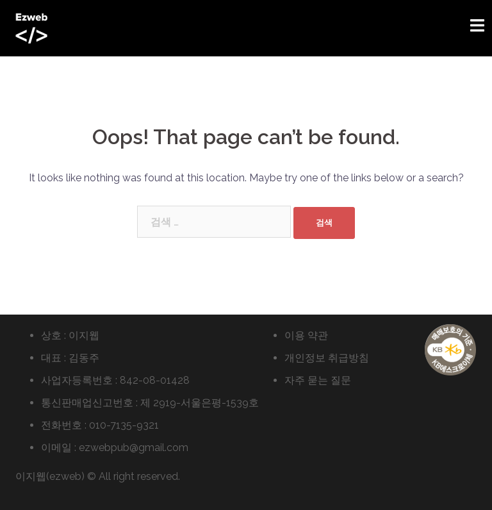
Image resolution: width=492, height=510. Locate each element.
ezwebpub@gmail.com (133, 447)
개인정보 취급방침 (326, 358)
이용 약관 (306, 335)
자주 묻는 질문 (317, 380)
